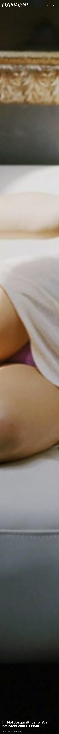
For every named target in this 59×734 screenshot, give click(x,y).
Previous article (7, 731)
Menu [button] (53, 5)
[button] (48, 5)
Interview (8, 718)
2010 (3, 718)
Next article (18, 731)
